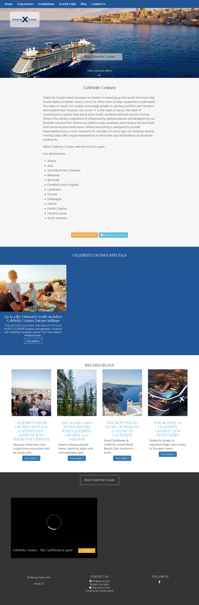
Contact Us (98, 4)
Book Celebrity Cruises (99, 56)
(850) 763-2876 (101, 584)
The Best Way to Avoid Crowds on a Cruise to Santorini (122, 428)
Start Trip (86, 551)
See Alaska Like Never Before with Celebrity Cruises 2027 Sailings (76, 431)
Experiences (25, 4)
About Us (39, 583)
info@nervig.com (101, 581)
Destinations (46, 4)
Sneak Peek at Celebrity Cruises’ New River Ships (167, 428)
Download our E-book (113, 235)
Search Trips (67, 4)
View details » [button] (33, 341)
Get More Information (84, 235)
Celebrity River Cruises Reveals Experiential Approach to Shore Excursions (31, 431)
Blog (84, 4)
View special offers (99, 73)
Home (9, 4)
